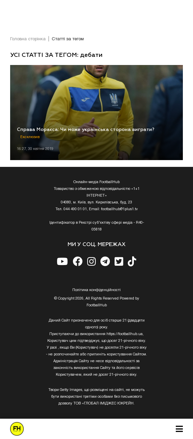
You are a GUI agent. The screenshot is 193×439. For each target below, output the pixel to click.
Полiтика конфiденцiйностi (96, 290)
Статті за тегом (68, 39)
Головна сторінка (28, 39)
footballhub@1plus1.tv (119, 209)
